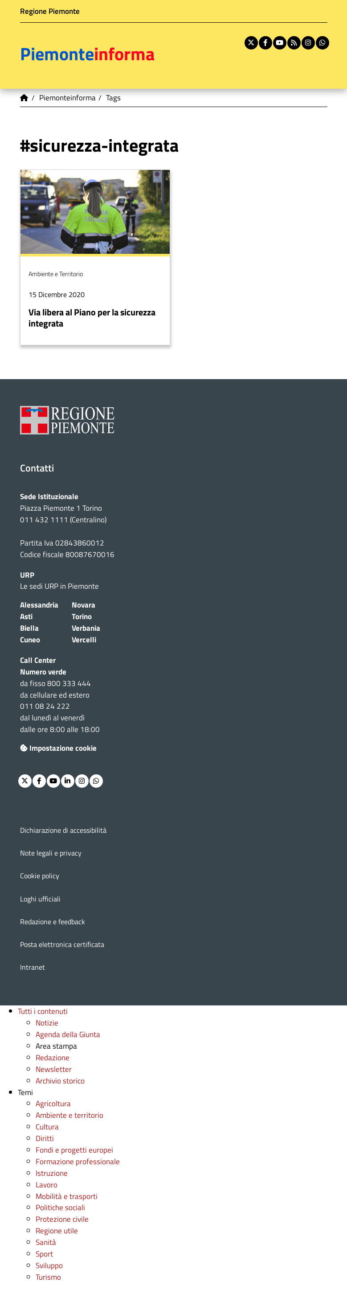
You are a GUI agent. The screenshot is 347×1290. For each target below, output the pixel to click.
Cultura (47, 1126)
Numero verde (43, 672)
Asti (26, 616)
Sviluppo (49, 1265)
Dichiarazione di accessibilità (63, 830)
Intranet (32, 967)
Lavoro (46, 1184)
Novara (83, 605)
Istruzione (52, 1173)
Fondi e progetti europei (74, 1150)
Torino (82, 616)
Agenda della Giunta (68, 1034)
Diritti (45, 1138)
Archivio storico (60, 1081)
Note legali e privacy (51, 853)
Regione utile (57, 1230)
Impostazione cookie (58, 748)
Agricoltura (53, 1103)
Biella (29, 628)
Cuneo (30, 639)
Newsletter (54, 1069)
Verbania (86, 628)
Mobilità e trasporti (67, 1196)
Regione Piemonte (50, 11)
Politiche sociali (60, 1207)
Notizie (47, 1023)
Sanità (46, 1242)
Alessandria (39, 605)
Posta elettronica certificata (62, 944)
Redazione (52, 1057)
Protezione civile (62, 1219)
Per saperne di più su (95, 257)
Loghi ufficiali (40, 898)
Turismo (48, 1277)
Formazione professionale (78, 1161)
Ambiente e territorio (69, 1115)
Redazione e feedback (52, 921)
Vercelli (84, 639)
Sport (44, 1254)
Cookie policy (39, 875)
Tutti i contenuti (43, 1011)
